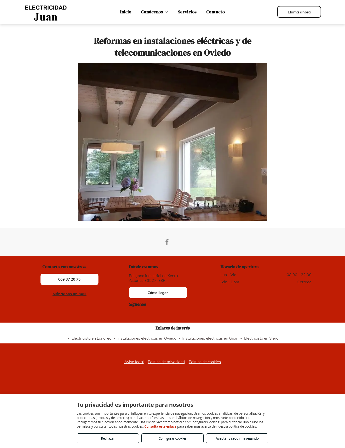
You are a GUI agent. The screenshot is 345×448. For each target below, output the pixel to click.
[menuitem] (125, 12)
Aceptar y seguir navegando (237, 438)
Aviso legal (134, 361)
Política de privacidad (166, 361)
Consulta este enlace (160, 426)
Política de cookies (205, 361)
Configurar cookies (173, 438)
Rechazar (108, 438)
